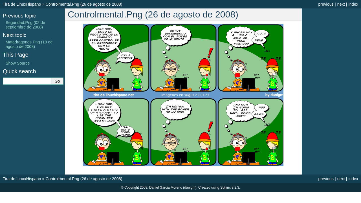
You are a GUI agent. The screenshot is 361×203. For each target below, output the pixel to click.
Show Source (18, 63)
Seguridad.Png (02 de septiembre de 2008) (25, 24)
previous (325, 4)
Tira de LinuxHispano (22, 4)
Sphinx (225, 187)
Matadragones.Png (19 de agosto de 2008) (29, 44)
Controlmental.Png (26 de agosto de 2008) (83, 4)
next (341, 4)
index (353, 4)
